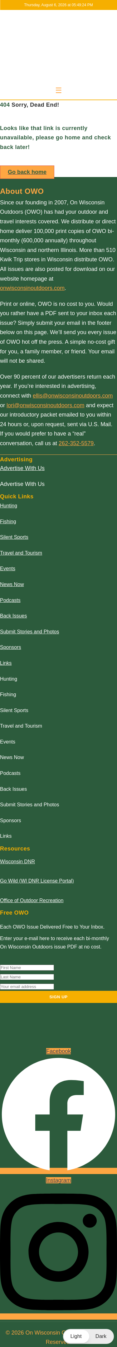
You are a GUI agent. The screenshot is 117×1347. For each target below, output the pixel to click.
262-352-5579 (76, 443)
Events (7, 568)
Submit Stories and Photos (29, 631)
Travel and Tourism (21, 553)
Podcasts (10, 600)
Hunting (8, 505)
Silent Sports (14, 537)
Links (6, 663)
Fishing (8, 521)
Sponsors (10, 647)
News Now (12, 584)
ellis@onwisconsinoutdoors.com (73, 396)
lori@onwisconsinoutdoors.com (45, 405)
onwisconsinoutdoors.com (32, 288)
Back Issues (13, 615)
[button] (88, 1336)
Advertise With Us (22, 468)
